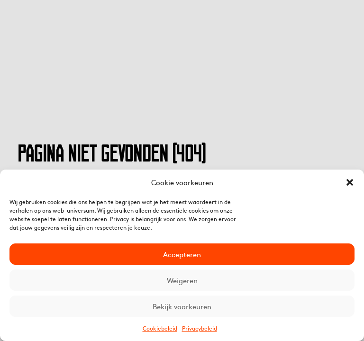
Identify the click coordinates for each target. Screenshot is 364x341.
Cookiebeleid (160, 328)
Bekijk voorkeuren (182, 306)
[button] (350, 182)
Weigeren (182, 280)
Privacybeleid (199, 328)
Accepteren (182, 254)
